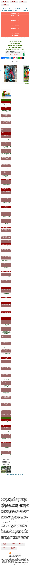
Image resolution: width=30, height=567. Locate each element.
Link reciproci (21, 543)
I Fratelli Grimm (6, 195)
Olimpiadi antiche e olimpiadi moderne (6, 111)
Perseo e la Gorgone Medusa (6, 273)
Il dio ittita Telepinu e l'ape (6, 374)
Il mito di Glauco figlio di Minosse (6, 390)
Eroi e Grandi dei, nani (6, 280)
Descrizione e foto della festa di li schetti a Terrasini (6, 126)
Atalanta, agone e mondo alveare (6, 230)
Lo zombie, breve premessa (6, 320)
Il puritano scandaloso (6, 184)
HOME (5, 2)
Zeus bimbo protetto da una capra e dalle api (6, 379)
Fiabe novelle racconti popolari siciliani (6, 181)
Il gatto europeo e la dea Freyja (6, 150)
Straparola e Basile (6, 191)
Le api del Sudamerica (6, 407)
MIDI (14, 2)
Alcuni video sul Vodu (6, 342)
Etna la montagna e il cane (6, 289)
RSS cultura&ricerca (16, 554)
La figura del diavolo (6, 212)
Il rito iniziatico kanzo (6, 353)
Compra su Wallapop (10, 64)
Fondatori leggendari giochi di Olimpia (6, 115)
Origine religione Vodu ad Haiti (6, 325)
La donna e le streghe (6, 216)
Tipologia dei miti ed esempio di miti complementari (6, 237)
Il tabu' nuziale (6, 447)
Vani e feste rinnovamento (6, 263)
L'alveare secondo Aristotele (6, 370)
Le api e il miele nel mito (6, 360)
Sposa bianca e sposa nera (6, 438)
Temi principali (6, 427)
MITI (23, 2)
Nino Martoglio (6, 298)
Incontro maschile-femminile (6, 454)
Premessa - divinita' (6, 245)
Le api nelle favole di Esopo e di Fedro (6, 404)
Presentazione (6, 135)
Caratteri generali (6, 209)
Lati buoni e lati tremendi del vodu (6, 350)
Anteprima (6, 443)
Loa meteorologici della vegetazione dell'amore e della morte (6, 332)
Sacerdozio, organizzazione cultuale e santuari (6, 339)
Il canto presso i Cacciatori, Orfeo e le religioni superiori (6, 129)
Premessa (6, 363)
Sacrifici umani (6, 267)
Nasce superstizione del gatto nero (6, 154)
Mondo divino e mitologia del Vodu (6, 328)
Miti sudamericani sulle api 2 (6, 414)
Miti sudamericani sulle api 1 (6, 410)
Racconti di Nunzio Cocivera (6, 308)
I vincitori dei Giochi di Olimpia (6, 118)
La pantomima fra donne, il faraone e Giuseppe (6, 143)
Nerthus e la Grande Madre (6, 260)
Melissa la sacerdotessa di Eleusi (6, 382)
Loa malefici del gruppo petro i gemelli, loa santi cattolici (6, 336)
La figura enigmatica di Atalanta (6, 400)
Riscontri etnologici (6, 431)
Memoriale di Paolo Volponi (6, 304)
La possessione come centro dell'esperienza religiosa (6, 347)
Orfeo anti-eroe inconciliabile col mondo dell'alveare (6, 397)
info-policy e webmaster (5, 544)
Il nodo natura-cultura (6, 202)
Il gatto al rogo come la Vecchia (6, 158)
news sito (5, 547)
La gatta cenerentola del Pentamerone (6, 172)
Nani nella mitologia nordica (6, 249)
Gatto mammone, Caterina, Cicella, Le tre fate (6, 169)
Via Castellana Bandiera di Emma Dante (6, 104)
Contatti (13, 543)
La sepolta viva (6, 219)
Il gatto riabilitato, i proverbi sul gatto (6, 176)
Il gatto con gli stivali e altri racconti (6, 161)
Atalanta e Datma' (6, 232)
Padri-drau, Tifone (6, 293)
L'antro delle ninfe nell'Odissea (6, 386)
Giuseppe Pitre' (6, 198)
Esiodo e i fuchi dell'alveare (6, 367)
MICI (5, 5)
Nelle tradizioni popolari (6, 434)
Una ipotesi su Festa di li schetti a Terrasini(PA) (6, 122)
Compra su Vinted (10, 83)
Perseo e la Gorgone (6, 240)
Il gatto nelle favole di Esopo (6, 164)
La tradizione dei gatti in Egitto (6, 140)
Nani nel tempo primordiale (6, 256)
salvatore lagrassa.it (13, 548)
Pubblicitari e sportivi (6, 313)
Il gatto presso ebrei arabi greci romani (6, 147)
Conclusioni (6, 223)
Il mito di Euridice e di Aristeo (6, 393)
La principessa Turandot (6, 421)
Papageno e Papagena (6, 451)
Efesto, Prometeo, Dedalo (6, 276)
